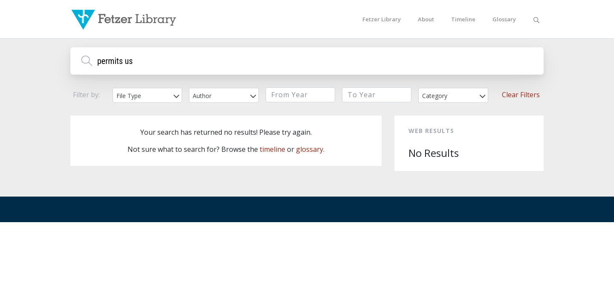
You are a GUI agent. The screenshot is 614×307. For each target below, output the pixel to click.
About (426, 19)
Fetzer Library (381, 19)
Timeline (463, 19)
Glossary (504, 19)
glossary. (310, 149)
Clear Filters (521, 94)
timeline (272, 149)
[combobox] (147, 95)
